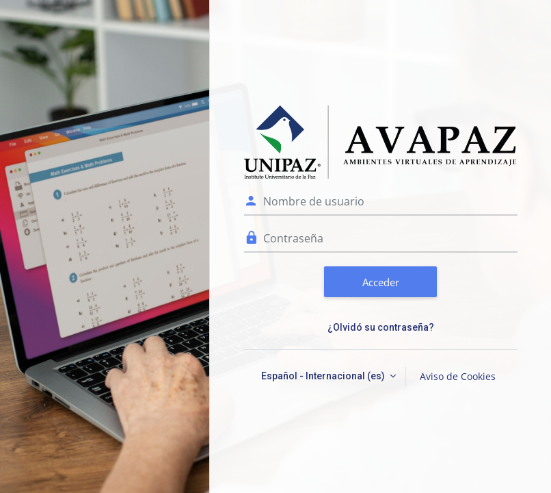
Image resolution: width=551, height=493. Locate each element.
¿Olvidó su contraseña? (380, 327)
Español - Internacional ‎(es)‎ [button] (324, 375)
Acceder (380, 282)
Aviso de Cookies (458, 376)
